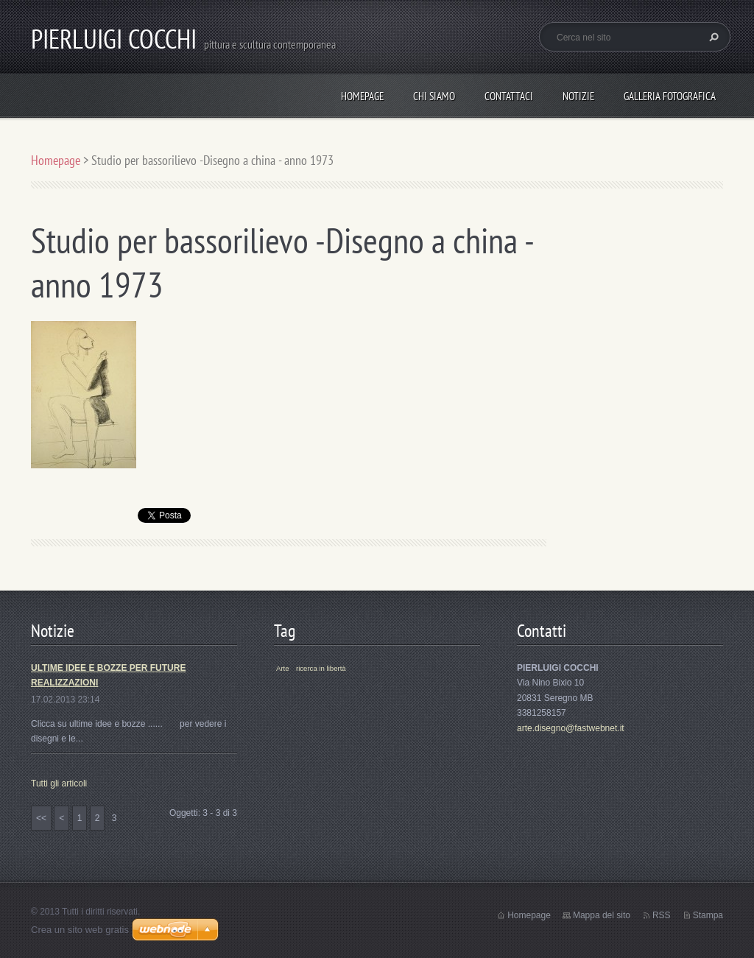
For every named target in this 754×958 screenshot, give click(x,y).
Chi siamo (434, 96)
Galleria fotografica (670, 96)
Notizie (578, 96)
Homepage (362, 96)
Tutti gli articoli (59, 783)
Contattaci (509, 96)
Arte (282, 668)
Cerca (712, 37)
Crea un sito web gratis (80, 929)
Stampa (708, 915)
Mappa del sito (601, 915)
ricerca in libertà (321, 668)
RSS (661, 915)
